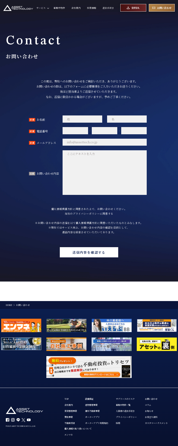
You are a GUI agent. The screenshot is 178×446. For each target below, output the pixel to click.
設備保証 (91, 380)
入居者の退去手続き (130, 392)
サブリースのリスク (130, 380)
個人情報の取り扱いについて (113, 410)
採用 (122, 404)
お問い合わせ (71, 410)
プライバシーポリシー (131, 398)
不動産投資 (70, 404)
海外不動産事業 (94, 392)
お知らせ (69, 422)
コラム (67, 416)
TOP (66, 380)
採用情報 (91, 8)
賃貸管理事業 (71, 392)
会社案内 (76, 8)
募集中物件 (59, 8)
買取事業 (69, 398)
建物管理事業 (93, 386)
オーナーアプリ (94, 398)
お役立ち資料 (71, 428)
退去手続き (108, 8)
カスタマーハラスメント (77, 434)
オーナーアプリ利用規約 (99, 404)
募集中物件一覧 (128, 386)
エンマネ (102, 416)
